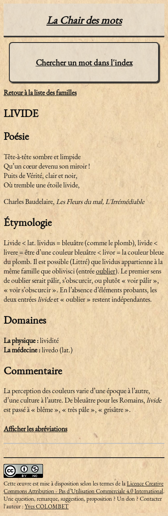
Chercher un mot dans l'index (84, 62)
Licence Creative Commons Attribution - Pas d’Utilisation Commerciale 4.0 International (84, 487)
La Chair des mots (84, 20)
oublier (105, 271)
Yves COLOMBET (47, 506)
